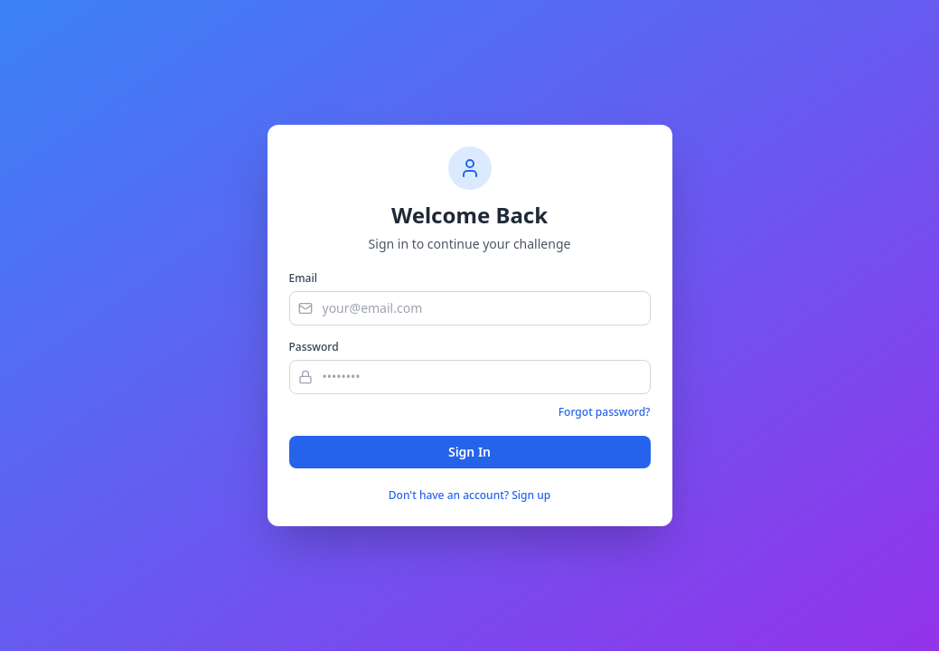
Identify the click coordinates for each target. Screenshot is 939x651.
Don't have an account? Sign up (469, 495)
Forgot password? (605, 412)
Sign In (469, 451)
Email (303, 278)
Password (314, 347)
